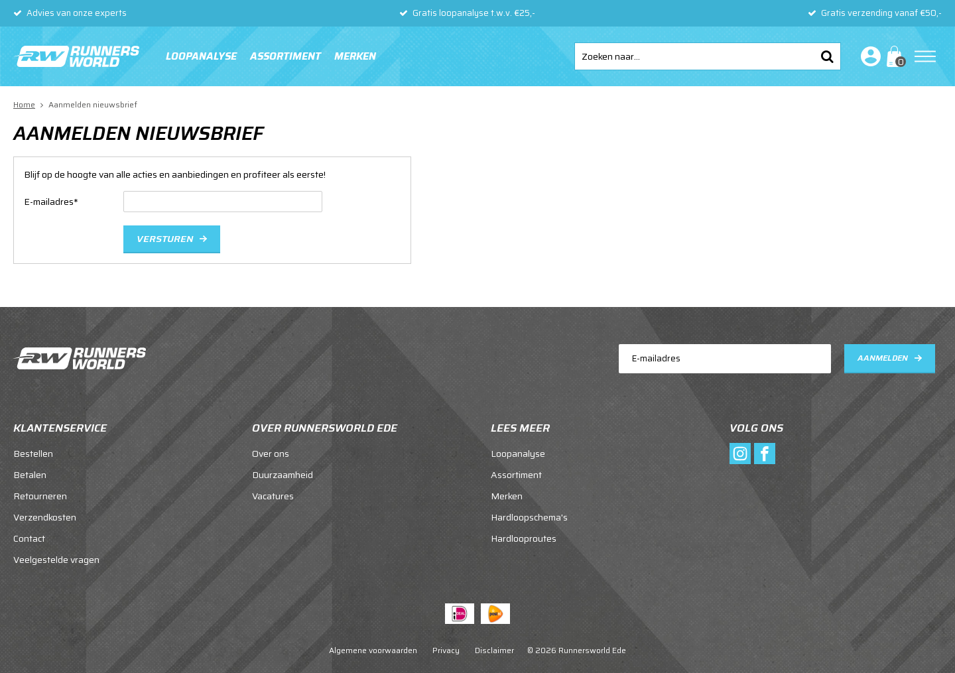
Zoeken (827, 56)
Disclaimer (494, 650)
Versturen (165, 238)
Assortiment (285, 56)
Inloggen (868, 56)
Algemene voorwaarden (373, 650)
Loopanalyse (201, 56)
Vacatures (273, 496)
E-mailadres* (51, 201)
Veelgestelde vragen (56, 559)
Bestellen (33, 453)
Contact (29, 538)
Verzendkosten (44, 517)
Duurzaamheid (282, 474)
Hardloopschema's (529, 517)
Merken (355, 56)
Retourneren (40, 496)
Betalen (29, 474)
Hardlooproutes (523, 538)
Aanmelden (883, 357)
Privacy (446, 650)
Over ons (270, 453)
